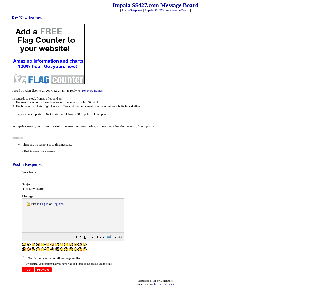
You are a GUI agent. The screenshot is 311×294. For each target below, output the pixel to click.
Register (57, 204)
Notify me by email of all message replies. (52, 265)
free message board (164, 290)
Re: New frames (92, 90)
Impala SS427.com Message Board (167, 10)
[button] (88, 244)
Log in (44, 204)
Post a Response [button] (132, 10)
